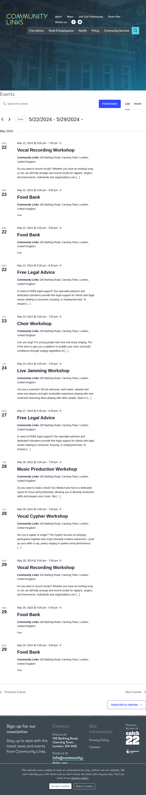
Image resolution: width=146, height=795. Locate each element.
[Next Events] (9, 119)
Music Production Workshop (47, 469)
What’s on (61, 22)
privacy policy (79, 778)
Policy (95, 30)
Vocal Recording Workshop (45, 150)
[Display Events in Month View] (137, 104)
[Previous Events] (2, 119)
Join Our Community (90, 16)
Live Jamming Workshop (43, 370)
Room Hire (114, 16)
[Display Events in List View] (127, 104)
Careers (94, 747)
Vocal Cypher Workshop (42, 516)
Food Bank (28, 197)
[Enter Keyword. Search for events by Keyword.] (49, 104)
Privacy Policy (99, 740)
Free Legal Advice (36, 272)
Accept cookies (60, 786)
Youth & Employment (61, 30)
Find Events (109, 103)
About (58, 16)
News (70, 16)
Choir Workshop (34, 323)
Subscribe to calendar (124, 704)
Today (20, 119)
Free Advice (36, 30)
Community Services (116, 30)
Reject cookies (84, 786)
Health (83, 30)
